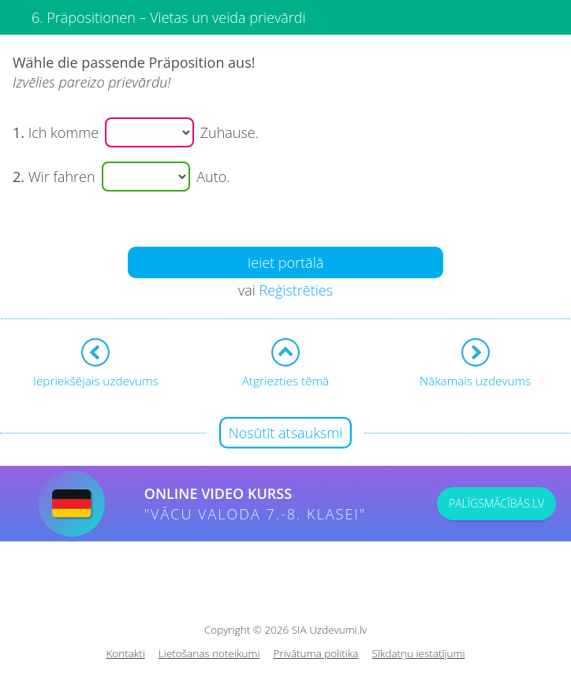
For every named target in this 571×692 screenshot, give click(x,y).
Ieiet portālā (286, 262)
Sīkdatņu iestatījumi (418, 653)
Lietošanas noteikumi (209, 653)
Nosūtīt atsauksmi (286, 432)
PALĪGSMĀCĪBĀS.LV (496, 503)
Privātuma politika (316, 653)
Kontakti (125, 653)
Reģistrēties (296, 290)
